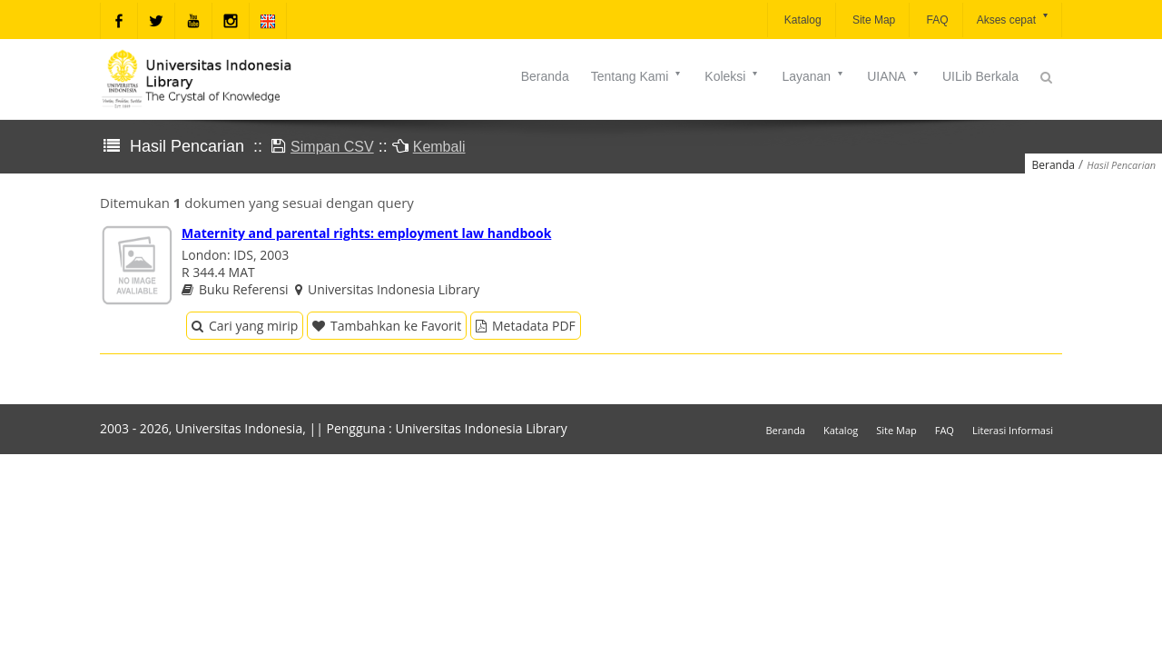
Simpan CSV (332, 146)
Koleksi (732, 76)
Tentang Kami (637, 76)
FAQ (935, 20)
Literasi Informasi (1012, 430)
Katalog (802, 20)
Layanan (813, 76)
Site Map (873, 20)
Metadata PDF (526, 325)
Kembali (439, 146)
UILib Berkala (980, 76)
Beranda (545, 76)
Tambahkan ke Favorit (386, 325)
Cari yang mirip (245, 325)
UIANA (894, 76)
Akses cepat (1013, 18)
